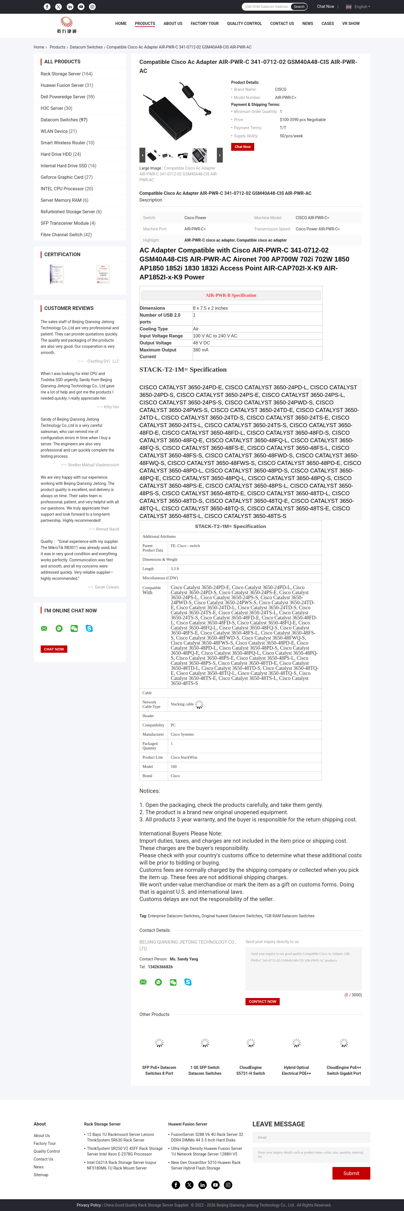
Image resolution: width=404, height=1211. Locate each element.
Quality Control (244, 23)
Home (121, 23)
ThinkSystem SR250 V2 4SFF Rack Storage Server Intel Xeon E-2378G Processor (125, 1151)
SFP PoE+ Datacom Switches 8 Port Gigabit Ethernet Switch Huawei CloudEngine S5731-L (159, 1070)
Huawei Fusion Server (62, 85)
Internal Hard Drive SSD (64, 165)
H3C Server (52, 108)
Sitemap (41, 1175)
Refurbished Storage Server (68, 211)
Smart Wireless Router (63, 142)
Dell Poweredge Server (63, 96)
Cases (328, 23)
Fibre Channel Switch (61, 234)
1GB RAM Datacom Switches (289, 916)
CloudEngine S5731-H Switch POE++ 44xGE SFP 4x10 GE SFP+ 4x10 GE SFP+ (251, 1070)
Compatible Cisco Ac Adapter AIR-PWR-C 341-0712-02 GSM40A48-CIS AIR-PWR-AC (178, 174)
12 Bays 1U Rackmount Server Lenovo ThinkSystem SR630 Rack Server (120, 1137)
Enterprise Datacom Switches (173, 916)
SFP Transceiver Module (65, 223)
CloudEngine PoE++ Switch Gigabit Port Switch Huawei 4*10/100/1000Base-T (344, 1070)
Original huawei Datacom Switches (231, 916)
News (307, 23)
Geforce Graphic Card (62, 177)
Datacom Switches (86, 47)
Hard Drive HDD (56, 154)
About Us (173, 23)
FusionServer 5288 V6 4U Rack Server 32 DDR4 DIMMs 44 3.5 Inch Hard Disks (207, 1137)
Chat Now (325, 6)
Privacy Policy (89, 1205)
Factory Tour (205, 23)
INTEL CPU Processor (62, 188)
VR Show (351, 23)
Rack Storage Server (61, 74)
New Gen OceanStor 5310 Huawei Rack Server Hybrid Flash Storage (205, 1165)
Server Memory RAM (61, 200)
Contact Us (282, 23)
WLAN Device (54, 131)
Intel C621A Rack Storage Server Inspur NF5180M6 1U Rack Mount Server (121, 1165)
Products (145, 23)
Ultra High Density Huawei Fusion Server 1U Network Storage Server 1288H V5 (206, 1151)
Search (299, 7)
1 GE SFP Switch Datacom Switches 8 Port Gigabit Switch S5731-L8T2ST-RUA (205, 1070)
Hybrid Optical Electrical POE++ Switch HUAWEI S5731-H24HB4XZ (296, 1070)
